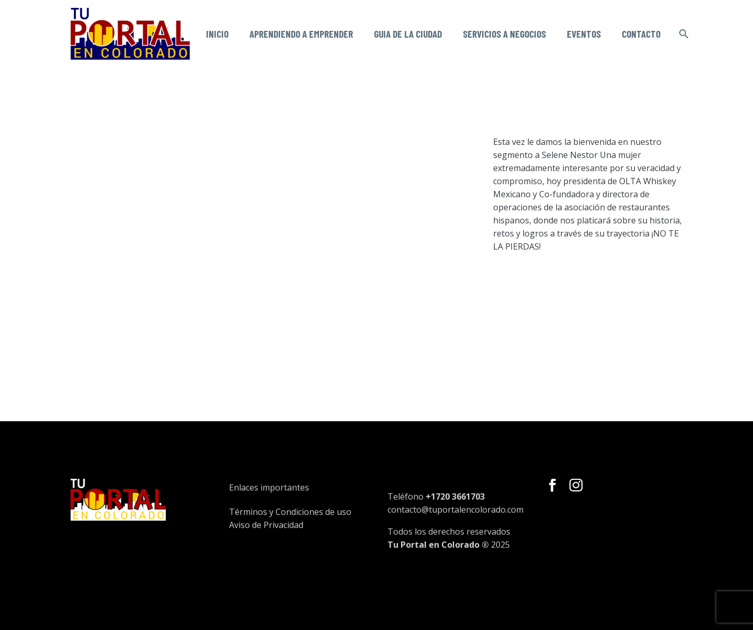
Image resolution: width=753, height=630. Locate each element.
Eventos (584, 34)
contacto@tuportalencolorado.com (455, 526)
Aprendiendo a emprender (301, 34)
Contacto (641, 34)
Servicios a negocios (504, 34)
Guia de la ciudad (408, 34)
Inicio (217, 34)
